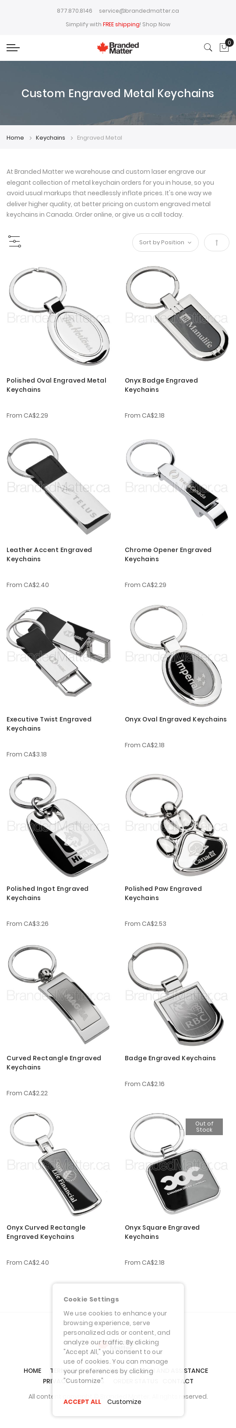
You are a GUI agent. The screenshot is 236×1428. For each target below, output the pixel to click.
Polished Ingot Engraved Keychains (48, 893)
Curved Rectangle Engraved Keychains (54, 1063)
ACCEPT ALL (82, 1401)
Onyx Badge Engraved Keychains (161, 385)
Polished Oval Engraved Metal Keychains (56, 385)
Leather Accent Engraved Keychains (49, 554)
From (27, 415)
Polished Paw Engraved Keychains (163, 893)
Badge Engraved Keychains (170, 1058)
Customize (125, 1401)
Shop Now (156, 24)
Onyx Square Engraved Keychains (162, 1232)
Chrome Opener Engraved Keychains (168, 554)
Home (16, 138)
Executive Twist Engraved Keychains (49, 724)
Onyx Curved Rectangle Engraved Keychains (46, 1232)
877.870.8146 (74, 10)
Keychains (51, 138)
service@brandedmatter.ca (139, 10)
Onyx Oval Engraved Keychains (176, 719)
